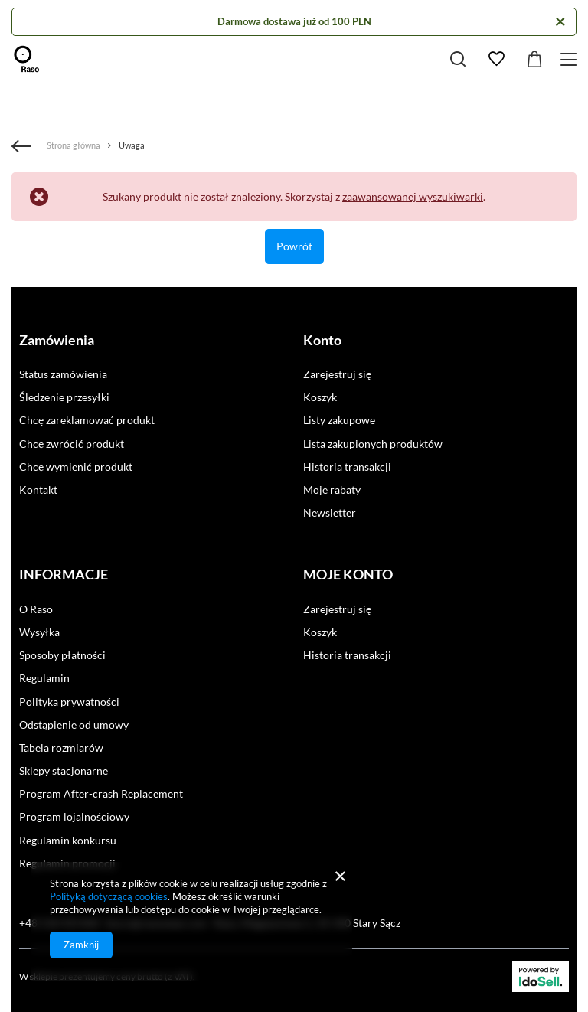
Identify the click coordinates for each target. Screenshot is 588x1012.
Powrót (294, 246)
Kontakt (38, 489)
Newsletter (329, 512)
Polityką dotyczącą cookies (109, 896)
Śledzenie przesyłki (64, 396)
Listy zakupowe (339, 419)
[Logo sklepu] (26, 59)
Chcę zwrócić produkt (71, 443)
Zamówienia (56, 339)
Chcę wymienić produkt (75, 466)
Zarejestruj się (337, 373)
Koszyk (320, 396)
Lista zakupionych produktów (373, 443)
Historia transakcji (347, 466)
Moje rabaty (332, 489)
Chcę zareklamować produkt (87, 419)
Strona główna (73, 145)
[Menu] (571, 59)
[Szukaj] (458, 59)
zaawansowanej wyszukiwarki (412, 196)
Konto (322, 339)
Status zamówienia (63, 373)
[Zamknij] (560, 22)
